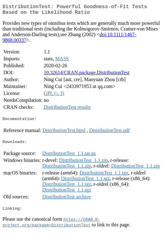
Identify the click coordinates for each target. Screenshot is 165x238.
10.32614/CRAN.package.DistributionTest (86, 75)
